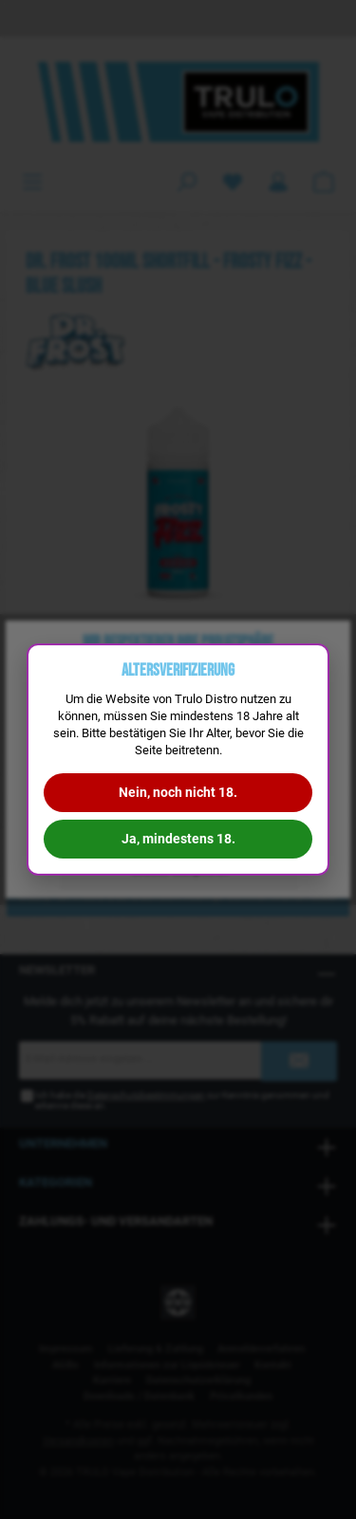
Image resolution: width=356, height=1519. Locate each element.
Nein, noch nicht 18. (178, 792)
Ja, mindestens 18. (178, 838)
